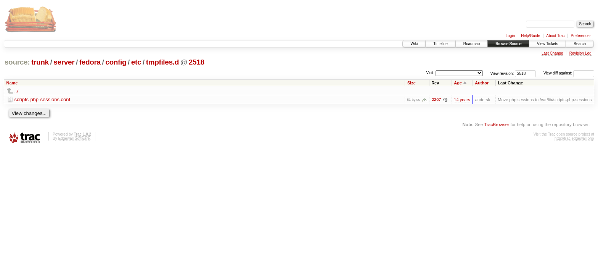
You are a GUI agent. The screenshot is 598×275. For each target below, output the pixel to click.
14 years (462, 99)
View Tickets (547, 44)
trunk (40, 62)
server (63, 62)
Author (482, 83)
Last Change (552, 53)
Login (510, 36)
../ (16, 91)
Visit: (430, 73)
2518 (196, 62)
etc (136, 62)
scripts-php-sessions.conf (42, 99)
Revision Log (580, 53)
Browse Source (508, 44)
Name (12, 83)
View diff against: (568, 73)
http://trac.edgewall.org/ (574, 138)
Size (411, 83)
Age (458, 83)
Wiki (414, 44)
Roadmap (471, 44)
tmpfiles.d (162, 62)
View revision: (502, 73)
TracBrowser (496, 124)
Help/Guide (530, 36)
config (115, 62)
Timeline (440, 44)
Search (580, 44)
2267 (435, 100)
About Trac (555, 36)
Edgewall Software (74, 138)
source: (17, 62)
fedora (90, 62)
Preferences (581, 36)
